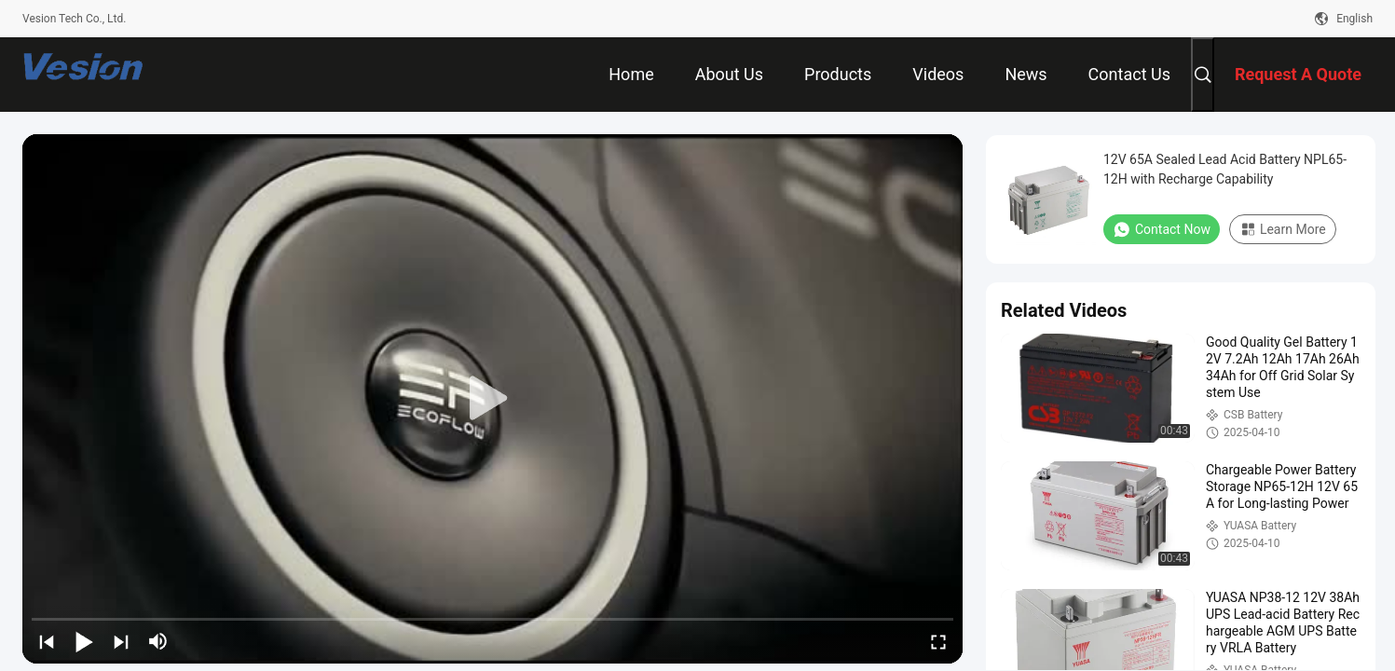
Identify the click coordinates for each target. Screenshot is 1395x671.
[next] (121, 641)
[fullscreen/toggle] (938, 641)
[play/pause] (84, 641)
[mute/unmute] (158, 641)
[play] (493, 399)
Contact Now (1161, 229)
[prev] (46, 641)
